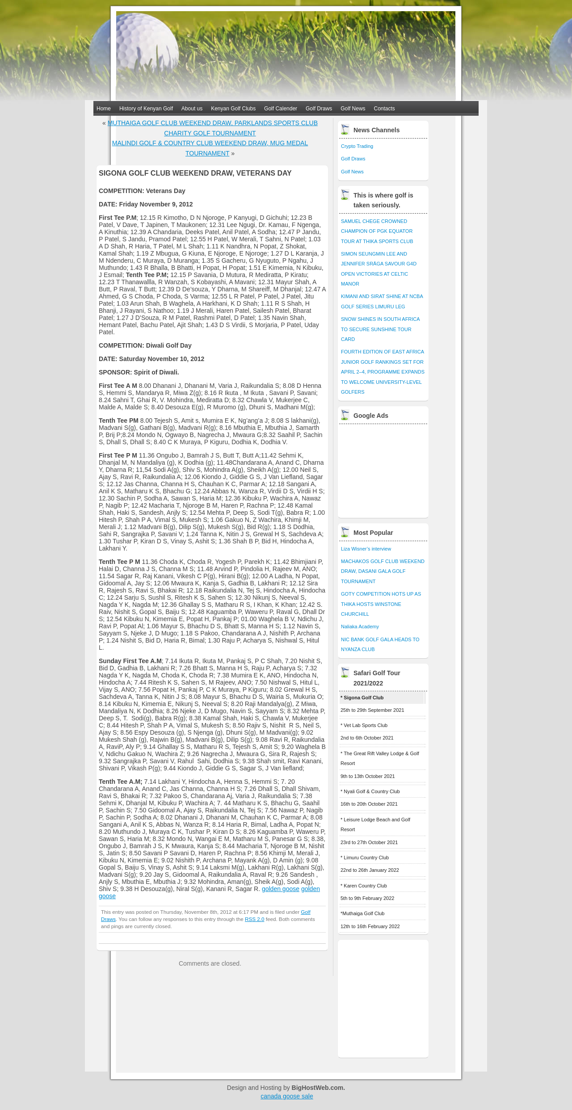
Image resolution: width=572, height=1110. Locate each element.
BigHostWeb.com (318, 1087)
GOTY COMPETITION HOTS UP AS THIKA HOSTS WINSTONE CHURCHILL (381, 604)
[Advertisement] (384, 468)
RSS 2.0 (254, 919)
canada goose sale (287, 1096)
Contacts (384, 108)
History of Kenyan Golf (146, 108)
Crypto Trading (357, 146)
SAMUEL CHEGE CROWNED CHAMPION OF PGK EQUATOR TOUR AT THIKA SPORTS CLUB (377, 231)
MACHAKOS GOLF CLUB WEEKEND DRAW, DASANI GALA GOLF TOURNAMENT (383, 571)
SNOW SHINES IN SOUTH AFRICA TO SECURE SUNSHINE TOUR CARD (380, 329)
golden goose (280, 888)
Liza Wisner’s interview (366, 548)
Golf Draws (319, 108)
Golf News (353, 108)
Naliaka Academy (360, 626)
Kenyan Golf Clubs (233, 108)
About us (191, 108)
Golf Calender (280, 108)
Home (104, 108)
